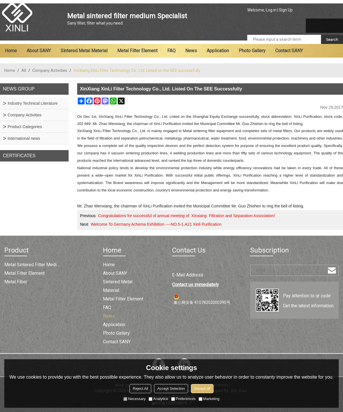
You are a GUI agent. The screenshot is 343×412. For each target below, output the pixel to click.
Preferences (183, 399)
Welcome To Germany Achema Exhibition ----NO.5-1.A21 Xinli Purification (156, 224)
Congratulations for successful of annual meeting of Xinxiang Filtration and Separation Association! (186, 215)
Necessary (134, 399)
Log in (271, 10)
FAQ (171, 50)
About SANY (39, 50)
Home (11, 50)
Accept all (202, 388)
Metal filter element (137, 50)
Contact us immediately (195, 284)
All (23, 70)
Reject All (140, 388)
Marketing (209, 399)
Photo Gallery (252, 50)
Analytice (158, 399)
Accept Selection (171, 388)
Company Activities (49, 70)
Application (218, 50)
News (191, 50)
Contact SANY (289, 50)
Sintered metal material (84, 50)
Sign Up (286, 10)
